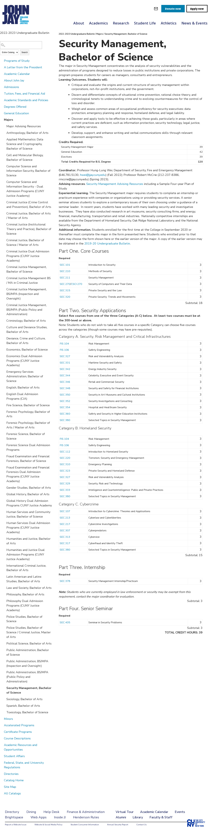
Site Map (10, 787)
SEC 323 (65, 471)
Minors (8, 719)
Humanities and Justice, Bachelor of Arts (28, 541)
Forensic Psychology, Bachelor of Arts (28, 414)
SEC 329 (65, 483)
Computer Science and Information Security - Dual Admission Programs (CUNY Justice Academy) (25, 189)
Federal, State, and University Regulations (24, 765)
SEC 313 (65, 537)
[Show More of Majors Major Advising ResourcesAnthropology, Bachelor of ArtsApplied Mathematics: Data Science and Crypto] (1, 119)
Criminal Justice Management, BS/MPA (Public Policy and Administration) (26, 309)
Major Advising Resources (23, 126)
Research (121, 23)
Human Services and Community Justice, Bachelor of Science (28, 514)
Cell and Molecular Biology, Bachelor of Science (24, 157)
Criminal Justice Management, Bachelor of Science (26, 269)
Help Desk (51, 812)
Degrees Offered (15, 107)
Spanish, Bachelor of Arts (23, 706)
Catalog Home (14, 780)
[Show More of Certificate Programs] (1, 731)
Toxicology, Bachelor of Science (27, 712)
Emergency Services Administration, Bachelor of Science (24, 376)
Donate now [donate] (173, 8)
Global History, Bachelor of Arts (27, 494)
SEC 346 (65, 382)
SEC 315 (65, 290)
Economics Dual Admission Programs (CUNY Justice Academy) (24, 360)
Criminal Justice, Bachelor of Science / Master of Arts (25, 242)
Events (180, 812)
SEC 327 (65, 356)
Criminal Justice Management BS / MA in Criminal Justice (28, 280)
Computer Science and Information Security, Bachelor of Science (28, 170)
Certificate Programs (18, 732)
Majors (8, 120)
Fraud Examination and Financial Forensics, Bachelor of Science (28, 458)
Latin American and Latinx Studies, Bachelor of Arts (23, 579)
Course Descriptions (17, 738)
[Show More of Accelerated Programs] (1, 725)
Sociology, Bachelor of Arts (24, 699)
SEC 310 (65, 464)
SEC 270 (65, 284)
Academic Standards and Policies (26, 100)
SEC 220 (65, 458)
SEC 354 (65, 407)
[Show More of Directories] (1, 773)
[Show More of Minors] (1, 718)
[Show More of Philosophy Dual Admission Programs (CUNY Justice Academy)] (4, 600)
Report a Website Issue (15, 824)
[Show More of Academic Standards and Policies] (1, 100)
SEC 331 (65, 363)
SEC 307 (65, 530)
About (78, 23)
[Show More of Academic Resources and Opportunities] (1, 744)
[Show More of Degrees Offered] (1, 106)
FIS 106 (64, 350)
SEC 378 (65, 581)
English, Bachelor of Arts (23, 387)
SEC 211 (65, 277)
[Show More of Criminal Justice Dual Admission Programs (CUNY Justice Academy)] (4, 251)
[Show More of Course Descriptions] (1, 738)
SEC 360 (65, 414)
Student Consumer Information (85, 824)
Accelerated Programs (19, 725)
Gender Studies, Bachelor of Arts (28, 488)
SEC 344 (65, 375)
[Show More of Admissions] (1, 87)
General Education (16, 113)
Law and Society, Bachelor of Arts (29, 588)
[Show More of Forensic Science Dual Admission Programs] (4, 445)
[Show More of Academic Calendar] (1, 73)
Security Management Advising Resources (114, 184)
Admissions (11, 87)
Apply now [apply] (197, 8)
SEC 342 (65, 369)
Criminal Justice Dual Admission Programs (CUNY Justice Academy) (27, 256)
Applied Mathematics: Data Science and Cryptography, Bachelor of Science (24, 144)
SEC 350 (65, 395)
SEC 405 (65, 622)
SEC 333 (65, 490)
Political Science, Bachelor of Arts (29, 643)
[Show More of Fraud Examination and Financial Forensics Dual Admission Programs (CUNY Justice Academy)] (4, 467)
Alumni (121, 817)
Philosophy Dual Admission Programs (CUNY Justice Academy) (24, 605)
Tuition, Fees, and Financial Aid (24, 94)
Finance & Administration (86, 812)
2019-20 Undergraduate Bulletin (107, 243)
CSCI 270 (76, 284)
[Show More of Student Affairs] (1, 756)
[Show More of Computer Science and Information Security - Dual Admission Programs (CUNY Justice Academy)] (4, 181)
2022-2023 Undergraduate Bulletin (77, 34)
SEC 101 (65, 265)
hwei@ (84, 175)
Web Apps (39, 817)
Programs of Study (17, 61)
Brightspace (14, 817)
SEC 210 (65, 271)
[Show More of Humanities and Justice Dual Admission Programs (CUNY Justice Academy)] (4, 549)
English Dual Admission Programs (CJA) (22, 396)
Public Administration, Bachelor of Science (27, 652)
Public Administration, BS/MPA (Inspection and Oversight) (27, 663)
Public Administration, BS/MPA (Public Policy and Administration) (27, 676)
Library (138, 817)
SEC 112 (65, 452)
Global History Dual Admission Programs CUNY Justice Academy (29, 503)
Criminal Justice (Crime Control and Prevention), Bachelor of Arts (28, 204)
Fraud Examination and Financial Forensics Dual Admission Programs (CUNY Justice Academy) (28, 474)
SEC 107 (65, 511)
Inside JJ (60, 817)
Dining (31, 812)
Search (24, 52)
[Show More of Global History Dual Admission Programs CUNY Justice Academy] (4, 500)
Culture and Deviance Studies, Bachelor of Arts (26, 329)
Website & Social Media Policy (48, 824)
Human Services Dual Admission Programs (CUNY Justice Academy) (28, 527)
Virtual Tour (125, 812)
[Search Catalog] (21, 45)
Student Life (145, 23)
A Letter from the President (23, 67)
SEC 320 (65, 297)
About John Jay (14, 80)
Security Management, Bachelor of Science (28, 690)
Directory (12, 812)
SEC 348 (65, 388)
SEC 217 (65, 524)
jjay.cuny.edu (97, 175)
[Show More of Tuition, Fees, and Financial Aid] (1, 93)
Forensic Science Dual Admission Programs (28, 447)
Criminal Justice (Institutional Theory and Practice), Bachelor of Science (28, 229)
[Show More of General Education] (1, 113)
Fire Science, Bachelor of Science (28, 405)
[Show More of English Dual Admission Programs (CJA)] (4, 394)
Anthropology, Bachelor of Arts (27, 133)
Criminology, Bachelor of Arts (26, 321)
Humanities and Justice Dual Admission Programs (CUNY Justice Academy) (25, 554)
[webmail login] (156, 8)
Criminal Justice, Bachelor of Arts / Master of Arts (28, 215)
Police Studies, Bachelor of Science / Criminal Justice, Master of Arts (28, 632)
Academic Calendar (17, 74)
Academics (98, 23)
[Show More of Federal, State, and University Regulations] (1, 762)
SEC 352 (65, 401)
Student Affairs (14, 756)
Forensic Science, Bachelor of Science (25, 436)
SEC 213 (65, 518)
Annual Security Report (117, 824)
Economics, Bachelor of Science (27, 350)
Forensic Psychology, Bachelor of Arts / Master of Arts (28, 425)
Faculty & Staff (160, 817)
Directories (11, 774)
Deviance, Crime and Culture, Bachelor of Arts (25, 340)
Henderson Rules (86, 817)
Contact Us (141, 824)
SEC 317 (65, 543)
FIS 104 (64, 343)
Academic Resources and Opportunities (20, 747)
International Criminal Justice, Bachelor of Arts (26, 568)
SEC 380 (65, 420)
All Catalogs (12, 793)
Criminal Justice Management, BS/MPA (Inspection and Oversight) (26, 293)
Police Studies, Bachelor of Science (24, 619)
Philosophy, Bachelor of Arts (25, 594)
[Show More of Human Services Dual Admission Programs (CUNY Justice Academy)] (4, 522)
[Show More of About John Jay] (1, 80)
